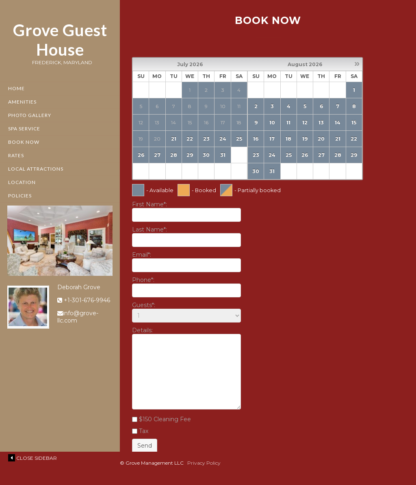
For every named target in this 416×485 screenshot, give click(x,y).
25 (239, 139)
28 (173, 155)
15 (353, 122)
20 (321, 139)
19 (305, 139)
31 (222, 155)
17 (272, 139)
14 (337, 122)
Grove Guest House (60, 39)
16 (255, 139)
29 (189, 155)
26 (141, 155)
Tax (143, 431)
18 (288, 139)
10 (272, 122)
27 (157, 155)
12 (305, 122)
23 (206, 139)
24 (222, 139)
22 (189, 139)
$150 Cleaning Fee (165, 419)
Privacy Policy (204, 463)
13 (321, 122)
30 (206, 155)
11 (288, 122)
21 (173, 139)
